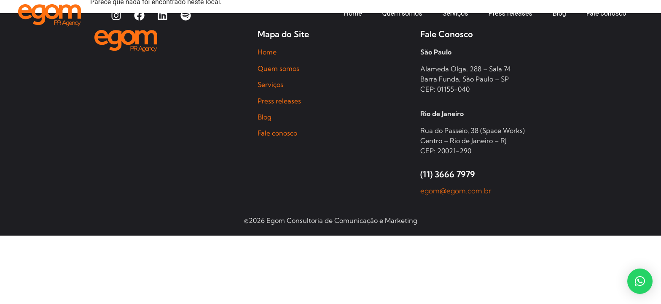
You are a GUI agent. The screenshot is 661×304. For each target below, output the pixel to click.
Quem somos (278, 68)
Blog (264, 117)
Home (267, 52)
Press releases (279, 101)
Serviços (270, 84)
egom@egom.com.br (456, 190)
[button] (640, 281)
